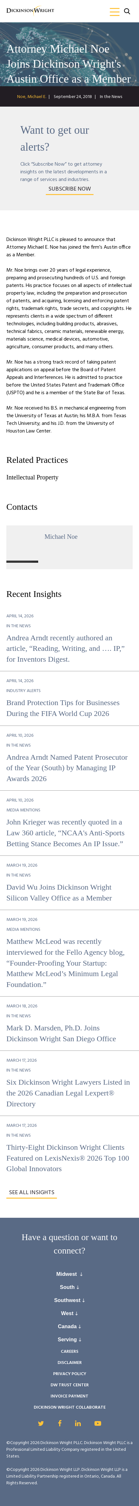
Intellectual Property (32, 477)
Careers (69, 1351)
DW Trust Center (70, 1385)
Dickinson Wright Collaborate (70, 1407)
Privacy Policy (69, 1374)
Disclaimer (70, 1362)
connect (67, 1250)
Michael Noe (61, 536)
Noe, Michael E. (31, 97)
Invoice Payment (69, 1396)
